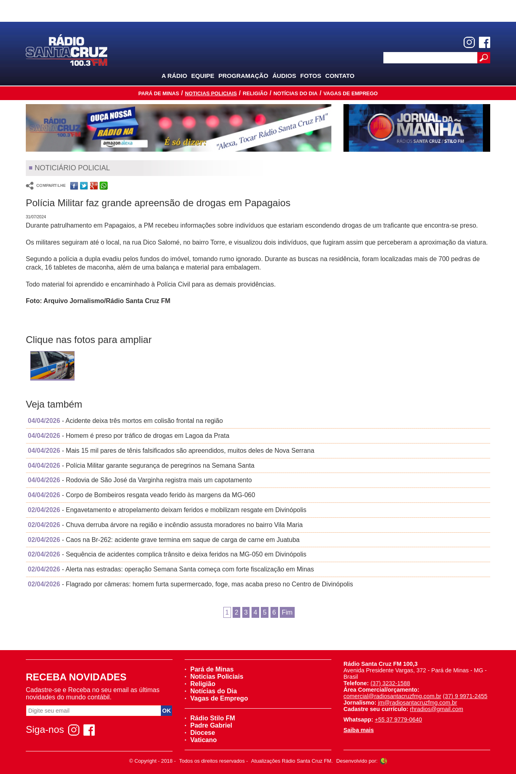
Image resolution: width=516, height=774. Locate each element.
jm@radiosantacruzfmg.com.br (417, 702)
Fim (287, 612)
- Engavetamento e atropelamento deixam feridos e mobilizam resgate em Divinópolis (167, 509)
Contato (340, 75)
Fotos (310, 75)
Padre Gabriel (208, 725)
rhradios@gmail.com (436, 709)
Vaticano (201, 739)
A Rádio (174, 75)
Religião (255, 93)
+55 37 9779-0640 (398, 719)
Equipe (202, 75)
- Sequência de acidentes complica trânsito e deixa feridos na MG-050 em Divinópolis (167, 554)
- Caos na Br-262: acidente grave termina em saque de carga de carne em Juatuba (164, 539)
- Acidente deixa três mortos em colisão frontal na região (125, 420)
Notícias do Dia (295, 93)
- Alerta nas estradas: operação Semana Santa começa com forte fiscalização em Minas (171, 569)
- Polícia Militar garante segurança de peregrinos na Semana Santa (141, 465)
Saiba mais (358, 730)
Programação (243, 75)
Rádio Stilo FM (210, 718)
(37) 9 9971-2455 (465, 696)
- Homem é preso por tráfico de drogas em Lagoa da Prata (128, 435)
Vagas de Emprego (350, 93)
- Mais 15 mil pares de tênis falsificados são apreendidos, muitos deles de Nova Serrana (171, 450)
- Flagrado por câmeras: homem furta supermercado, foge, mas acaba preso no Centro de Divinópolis (190, 584)
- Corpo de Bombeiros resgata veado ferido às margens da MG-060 (141, 495)
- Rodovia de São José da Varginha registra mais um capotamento (140, 480)
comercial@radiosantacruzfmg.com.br (392, 696)
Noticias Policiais (211, 93)
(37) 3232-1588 (390, 683)
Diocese (200, 732)
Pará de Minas (158, 93)
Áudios (284, 75)
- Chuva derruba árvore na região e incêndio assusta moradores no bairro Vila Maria (165, 524)
